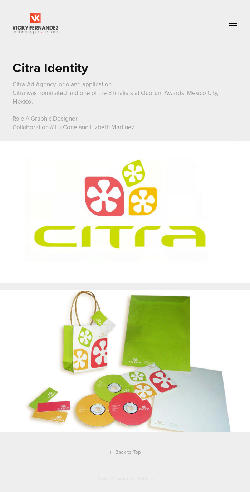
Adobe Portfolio (137, 478)
